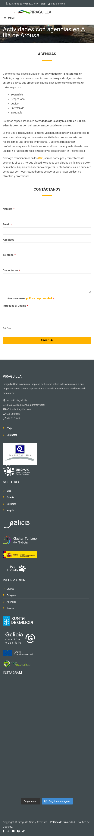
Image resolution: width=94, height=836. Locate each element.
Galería (10, 497)
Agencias (12, 601)
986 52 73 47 (31, 3)
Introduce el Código (15, 305)
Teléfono (9, 254)
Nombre (8, 208)
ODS (40, 158)
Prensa (10, 608)
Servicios (11, 504)
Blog (43, 3)
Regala (10, 510)
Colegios (11, 595)
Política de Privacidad (62, 822)
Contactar (12, 434)
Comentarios (11, 270)
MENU (9, 18)
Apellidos (8, 239)
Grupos (10, 588)
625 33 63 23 (15, 3)
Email (7, 224)
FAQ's (9, 428)
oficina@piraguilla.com (18, 409)
